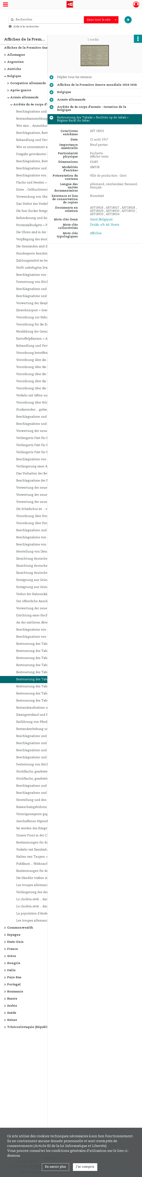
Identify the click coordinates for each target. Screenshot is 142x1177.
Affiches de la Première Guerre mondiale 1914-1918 (43, 47)
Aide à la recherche (26, 26)
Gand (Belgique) (101, 219)
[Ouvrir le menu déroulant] (5, 4)
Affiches (96, 233)
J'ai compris (85, 1166)
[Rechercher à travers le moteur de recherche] (48, 20)
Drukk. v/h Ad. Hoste (104, 224)
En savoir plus (55, 1166)
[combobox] (101, 20)
